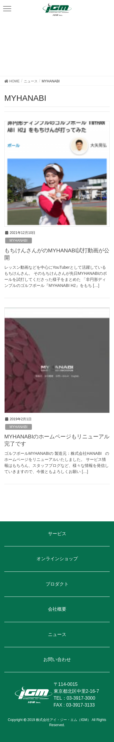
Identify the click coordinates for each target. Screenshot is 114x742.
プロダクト (57, 584)
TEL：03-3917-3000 (74, 698)
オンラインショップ (57, 558)
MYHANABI (18, 240)
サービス (57, 533)
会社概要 (57, 609)
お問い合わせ (57, 659)
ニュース (57, 634)
